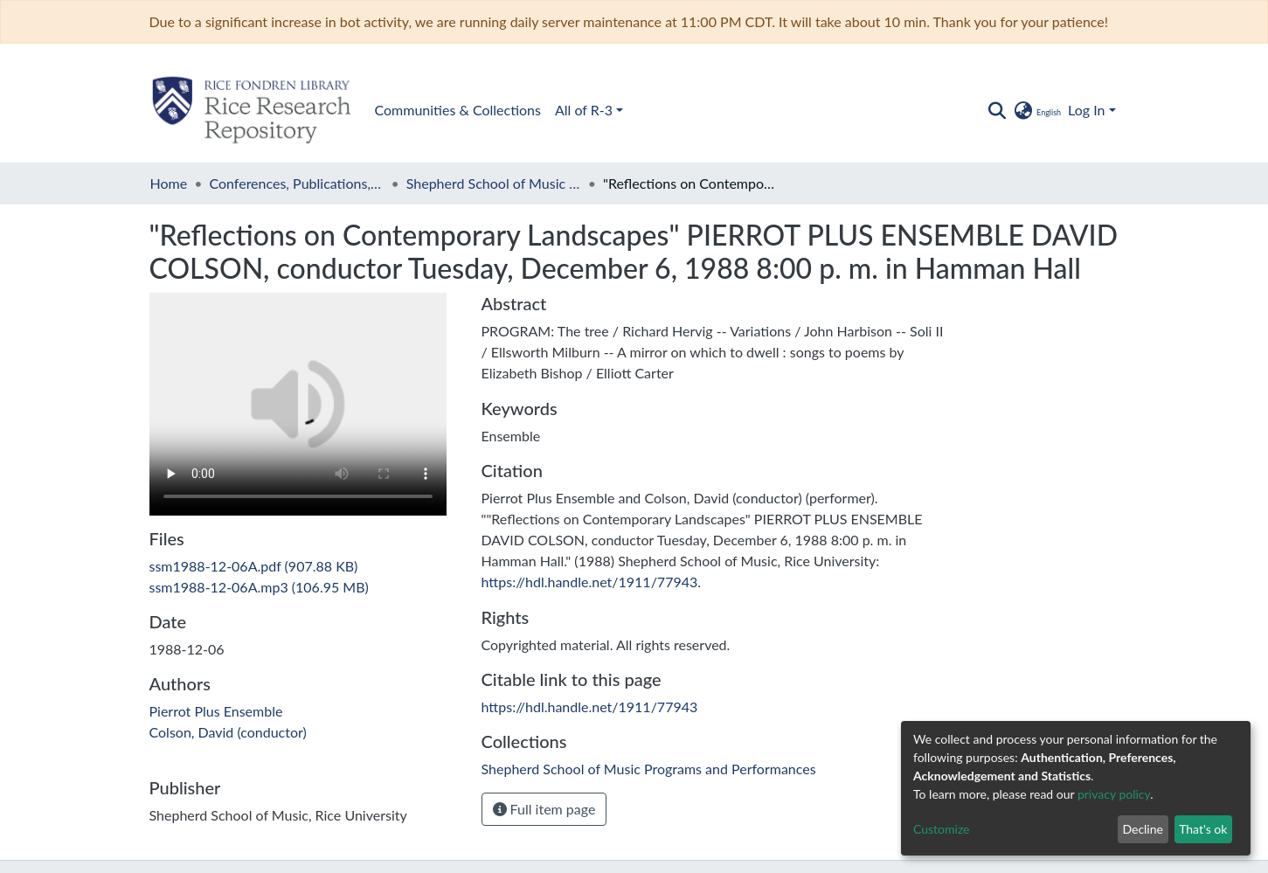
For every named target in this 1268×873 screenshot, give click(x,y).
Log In (1086, 109)
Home (169, 183)
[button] (1036, 110)
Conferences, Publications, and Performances (296, 183)
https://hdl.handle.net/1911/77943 (590, 581)
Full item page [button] (544, 808)
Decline (1142, 828)
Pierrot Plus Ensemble (216, 711)
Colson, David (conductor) (228, 732)
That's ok (1203, 828)
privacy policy (1113, 793)
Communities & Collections (458, 109)
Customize (941, 828)
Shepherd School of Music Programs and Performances (493, 183)
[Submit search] (997, 110)
